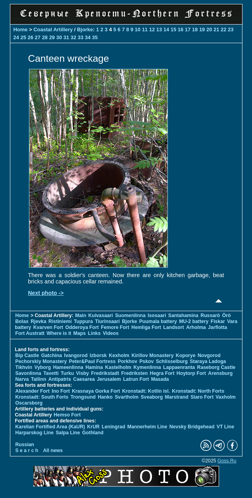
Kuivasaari (100, 315)
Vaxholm (225, 397)
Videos (111, 333)
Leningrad (113, 427)
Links (94, 333)
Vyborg (43, 367)
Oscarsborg (29, 403)
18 (195, 29)
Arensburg (220, 373)
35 (95, 37)
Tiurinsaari (107, 321)
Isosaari (157, 315)
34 (87, 37)
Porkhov (127, 361)
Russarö (210, 315)
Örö (226, 315)
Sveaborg (151, 397)
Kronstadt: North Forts (198, 391)
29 (52, 37)
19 (202, 29)
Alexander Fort (32, 391)
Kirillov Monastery (152, 355)
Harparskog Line (34, 432)
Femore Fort (115, 327)
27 (37, 37)
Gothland (93, 432)
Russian (25, 444)
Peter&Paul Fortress (92, 361)
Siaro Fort (202, 397)
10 (137, 29)
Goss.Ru (227, 461)
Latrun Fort (136, 379)
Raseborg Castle (216, 367)
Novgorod (209, 355)
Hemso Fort (67, 415)
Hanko (105, 397)
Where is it (59, 333)
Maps (79, 333)
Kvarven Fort (48, 327)
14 (166, 29)
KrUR (93, 427)
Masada (160, 379)
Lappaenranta (179, 367)
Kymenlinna (147, 367)
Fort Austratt (30, 333)
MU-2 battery (193, 321)
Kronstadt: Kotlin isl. (146, 391)
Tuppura (83, 321)
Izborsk (98, 355)
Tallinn (38, 379)
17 (187, 29)
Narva (22, 379)
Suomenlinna (130, 315)
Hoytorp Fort (191, 373)
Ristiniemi (59, 321)
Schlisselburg (172, 361)
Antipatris (59, 379)
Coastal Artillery (53, 29)
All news (53, 450)
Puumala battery (158, 321)
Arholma (196, 327)
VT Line (225, 427)
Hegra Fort (162, 373)
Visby (82, 373)
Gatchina (51, 355)
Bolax (22, 321)
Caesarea (83, 379)
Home (20, 29)
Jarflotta (217, 327)
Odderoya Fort (82, 327)
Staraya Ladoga (208, 361)
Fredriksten (134, 373)
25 (23, 37)
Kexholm (119, 355)
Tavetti (51, 373)
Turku (67, 373)
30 (59, 37)
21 (216, 29)
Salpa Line (68, 432)
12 (152, 29)
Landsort (173, 327)
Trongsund (83, 397)
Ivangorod (76, 355)
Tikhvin (24, 367)
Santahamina (183, 315)
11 (145, 29)
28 (45, 37)
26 (30, 37)
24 (16, 37)
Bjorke (85, 29)
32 (73, 37)
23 (230, 29)
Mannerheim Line (147, 427)
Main (80, 315)
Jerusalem (109, 379)
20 (209, 29)
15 (173, 29)
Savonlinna (28, 373)
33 (80, 37)
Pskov (146, 361)
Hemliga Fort (146, 327)
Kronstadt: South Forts (42, 397)
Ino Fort (61, 391)
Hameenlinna (68, 367)
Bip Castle (27, 355)
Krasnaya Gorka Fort (96, 391)
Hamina (94, 367)
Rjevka (38, 321)
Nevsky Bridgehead (192, 427)
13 (159, 29)
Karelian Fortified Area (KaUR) (50, 427)
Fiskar (218, 321)
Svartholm (127, 397)
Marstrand (177, 397)
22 (223, 29)
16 (180, 29)
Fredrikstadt (105, 373)
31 (66, 37)
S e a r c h (26, 450)
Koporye (186, 355)
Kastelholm (118, 367)
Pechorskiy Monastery (41, 361)
